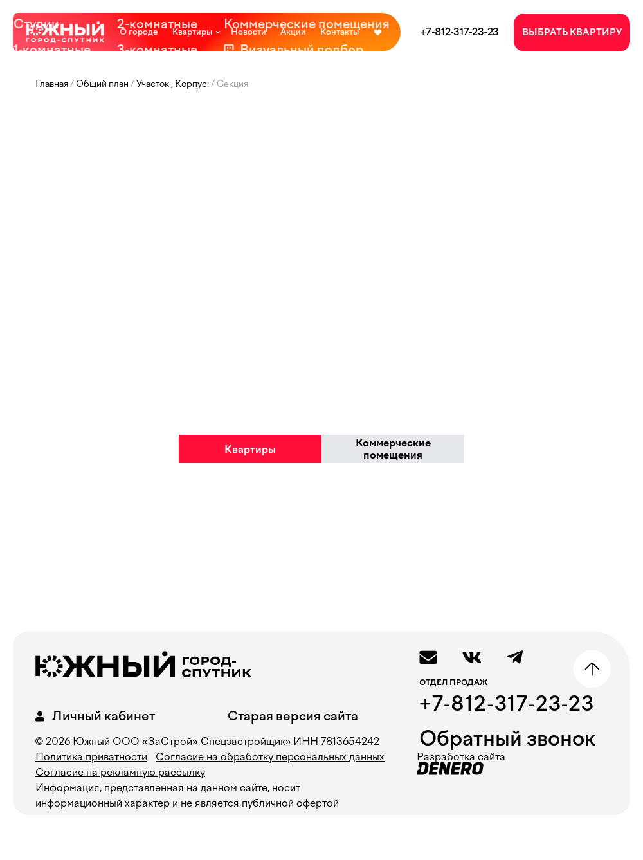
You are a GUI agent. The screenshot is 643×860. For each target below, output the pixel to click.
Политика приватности (91, 757)
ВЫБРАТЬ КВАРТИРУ (572, 32)
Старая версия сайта (293, 716)
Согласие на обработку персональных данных (270, 757)
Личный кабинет (93, 716)
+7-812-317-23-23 (459, 32)
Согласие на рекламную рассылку (120, 772)
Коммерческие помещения (393, 449)
